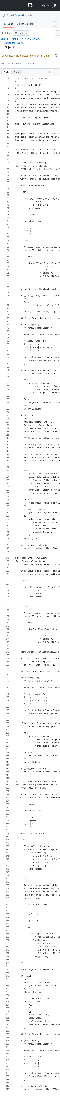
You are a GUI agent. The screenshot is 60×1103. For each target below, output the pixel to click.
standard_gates (14, 43)
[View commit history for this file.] (56, 55)
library (36, 39)
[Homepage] (30, 5)
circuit (25, 39)
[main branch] (21, 33)
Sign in (45, 5)
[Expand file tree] (6, 33)
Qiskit (10, 15)
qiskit (20, 15)
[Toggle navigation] (5, 5)
